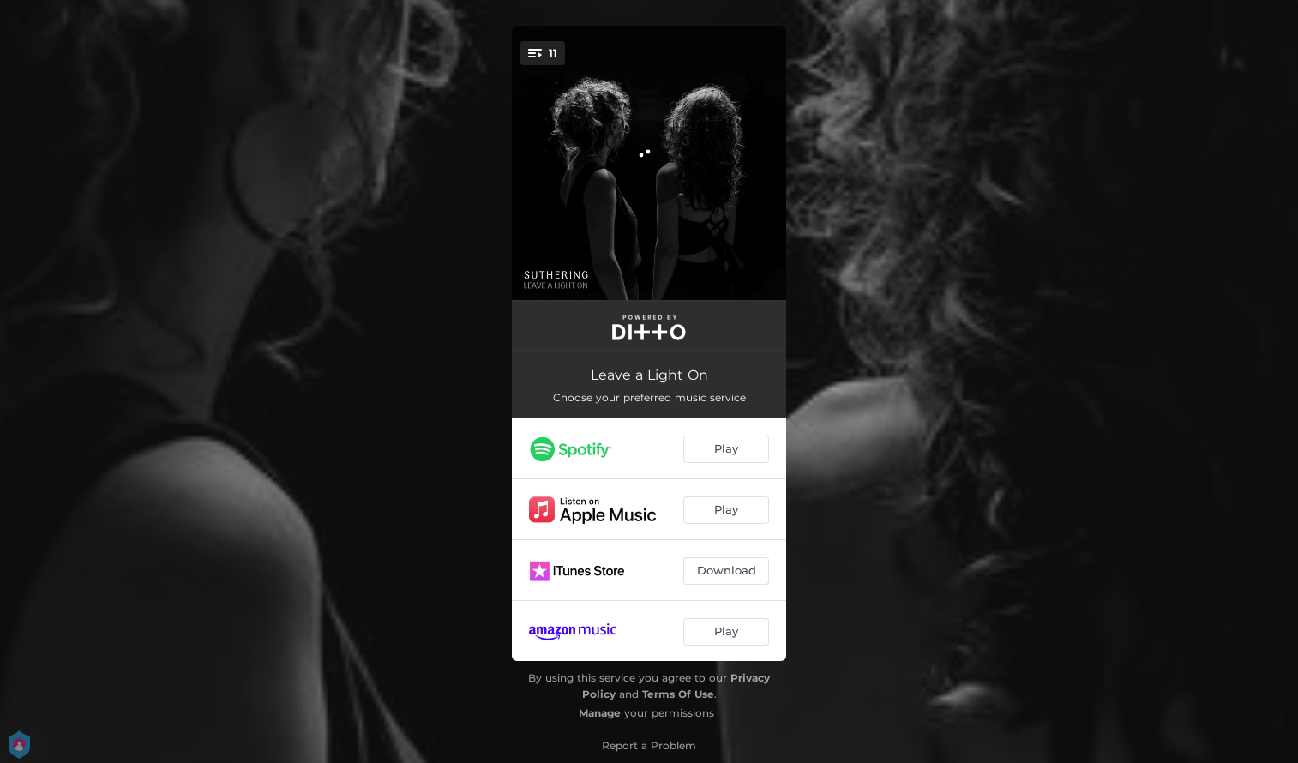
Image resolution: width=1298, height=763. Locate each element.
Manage (600, 712)
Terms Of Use (678, 694)
